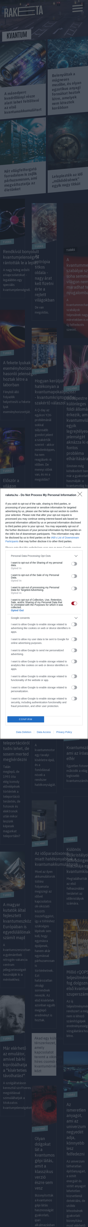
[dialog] (44, 613)
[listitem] (44, 556)
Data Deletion (23, 732)
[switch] (74, 564)
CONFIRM (25, 719)
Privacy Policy (64, 732)
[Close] (81, 495)
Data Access (44, 732)
